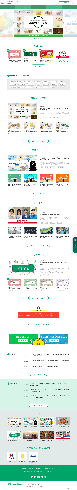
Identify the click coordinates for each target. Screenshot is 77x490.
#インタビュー (53, 81)
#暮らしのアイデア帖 (37, 81)
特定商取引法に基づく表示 (30, 473)
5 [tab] (42, 39)
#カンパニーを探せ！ (27, 81)
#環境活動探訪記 (13, 87)
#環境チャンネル (62, 84)
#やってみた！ (28, 87)
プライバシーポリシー (47, 473)
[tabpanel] (38, 23)
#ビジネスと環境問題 (60, 272)
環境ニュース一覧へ (38, 405)
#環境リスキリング (46, 84)
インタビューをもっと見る (38, 246)
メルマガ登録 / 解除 (37, 471)
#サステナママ (44, 87)
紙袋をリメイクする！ (38, 141)
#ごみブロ (38, 84)
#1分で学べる (45, 81)
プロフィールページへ (38, 324)
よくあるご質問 (48, 471)
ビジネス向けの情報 (26, 469)
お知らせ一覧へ (38, 374)
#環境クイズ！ (54, 84)
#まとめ (11, 81)
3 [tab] (38, 39)
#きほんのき (51, 87)
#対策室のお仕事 (36, 87)
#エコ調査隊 (60, 81)
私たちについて (46, 469)
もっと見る (38, 66)
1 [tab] (34, 39)
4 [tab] (40, 39)
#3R (41, 117)
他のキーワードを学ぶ (38, 298)
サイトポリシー (39, 473)
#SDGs (42, 167)
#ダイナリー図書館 (21, 84)
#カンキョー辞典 (13, 84)
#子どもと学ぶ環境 (31, 84)
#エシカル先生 (20, 87)
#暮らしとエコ (59, 117)
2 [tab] (36, 39)
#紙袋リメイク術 (18, 81)
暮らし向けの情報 (36, 469)
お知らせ (54, 469)
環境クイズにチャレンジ (38, 193)
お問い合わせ (27, 471)
